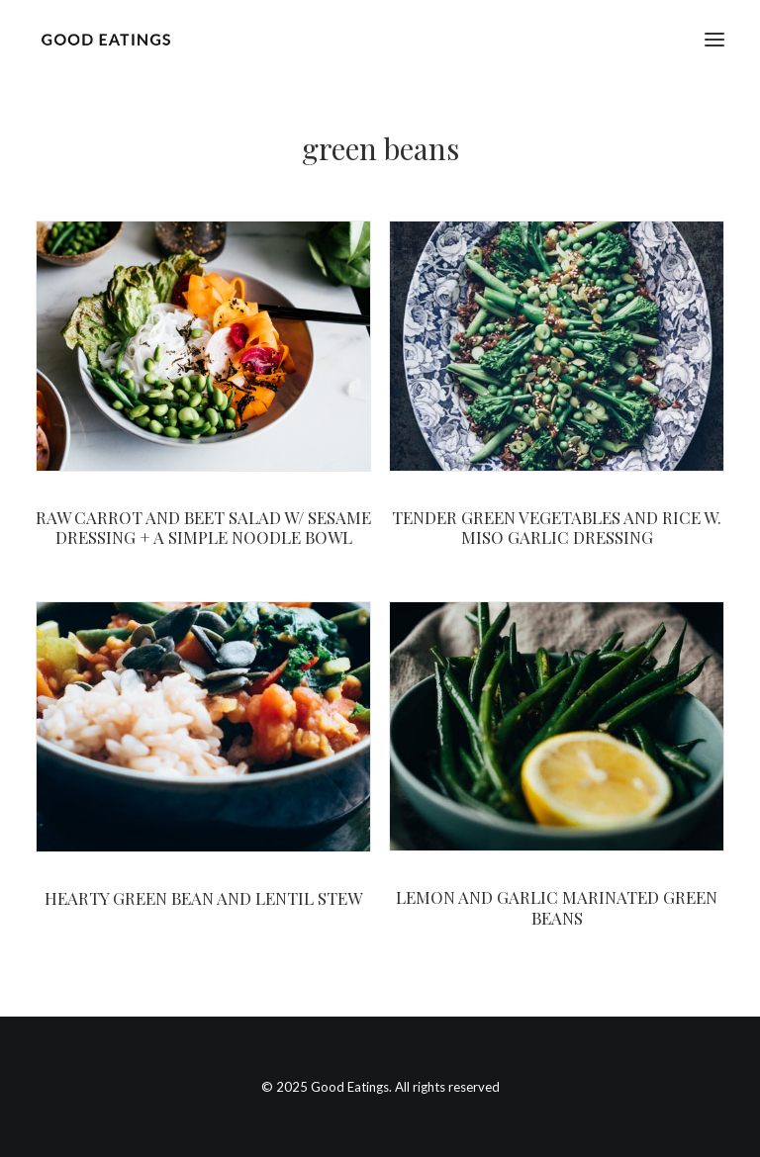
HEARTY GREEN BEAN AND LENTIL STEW (203, 898)
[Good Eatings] (105, 39)
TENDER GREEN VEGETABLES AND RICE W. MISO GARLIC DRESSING (556, 527)
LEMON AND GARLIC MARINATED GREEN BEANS (556, 907)
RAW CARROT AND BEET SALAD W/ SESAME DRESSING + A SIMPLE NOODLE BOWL (203, 527)
